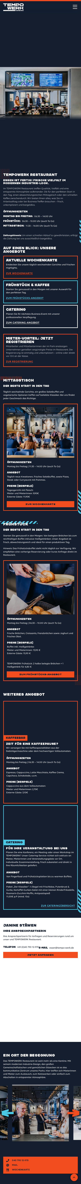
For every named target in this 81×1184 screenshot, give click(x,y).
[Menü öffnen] (75, 7)
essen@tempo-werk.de (61, 948)
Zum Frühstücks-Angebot (40, 674)
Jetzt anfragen (40, 955)
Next (73, 1113)
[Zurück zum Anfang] (74, 1177)
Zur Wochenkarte (40, 504)
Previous (8, 1113)
